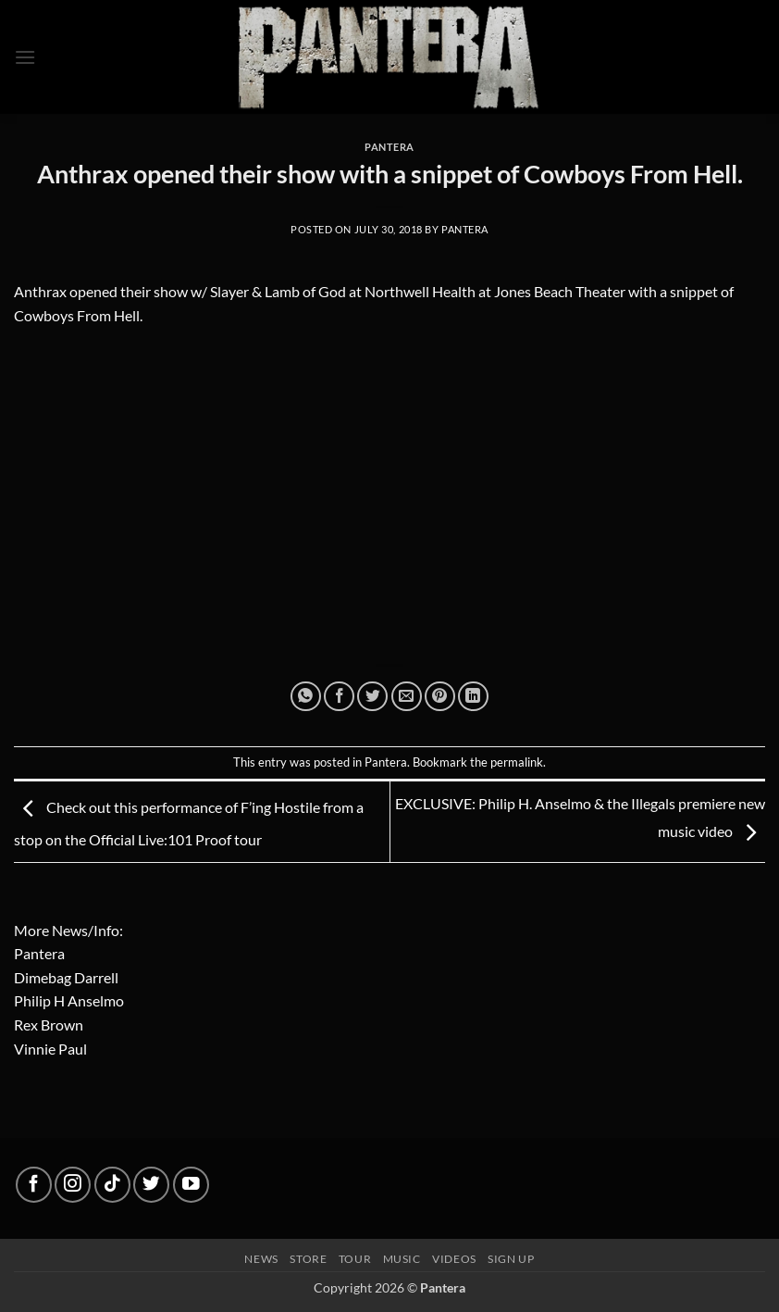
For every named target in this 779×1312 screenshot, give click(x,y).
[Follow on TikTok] (112, 1185)
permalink (516, 762)
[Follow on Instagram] (73, 1185)
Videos (454, 1259)
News (261, 1259)
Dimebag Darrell (66, 977)
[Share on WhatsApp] (306, 696)
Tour (355, 1259)
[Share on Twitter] (372, 696)
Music (402, 1259)
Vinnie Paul (50, 1048)
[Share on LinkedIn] (473, 696)
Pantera (389, 147)
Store (308, 1259)
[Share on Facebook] (339, 696)
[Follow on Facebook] (34, 1185)
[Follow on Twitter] (151, 1185)
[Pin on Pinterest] (440, 696)
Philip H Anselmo (69, 1000)
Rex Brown (48, 1024)
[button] (25, 57)
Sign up (511, 1259)
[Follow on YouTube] (191, 1185)
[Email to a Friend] (406, 696)
